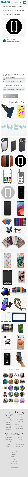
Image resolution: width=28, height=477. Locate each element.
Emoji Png (14, 458)
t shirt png (8, 426)
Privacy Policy (20, 421)
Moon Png (19, 443)
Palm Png (20, 436)
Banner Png (14, 463)
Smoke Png (19, 441)
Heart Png (8, 448)
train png (8, 427)
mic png (8, 417)
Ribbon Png (8, 443)
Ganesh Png (14, 461)
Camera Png (19, 437)
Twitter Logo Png (8, 437)
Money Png (14, 451)
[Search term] (17, 2)
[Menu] (24, 2)
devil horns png (8, 429)
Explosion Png (19, 446)
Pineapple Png (14, 456)
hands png (8, 419)
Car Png (14, 452)
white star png (8, 422)
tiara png (8, 424)
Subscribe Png (8, 436)
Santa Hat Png (8, 439)
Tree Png (20, 439)
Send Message (10, 41)
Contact (19, 416)
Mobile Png (8, 446)
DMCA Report (20, 419)
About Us (20, 414)
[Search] (20, 2)
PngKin (8, 444)
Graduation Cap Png (19, 444)
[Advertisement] (14, 58)
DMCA (16, 41)
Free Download (11, 96)
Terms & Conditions (19, 418)
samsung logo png (8, 420)
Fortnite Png (19, 448)
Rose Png (8, 441)
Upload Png (19, 423)
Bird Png (14, 454)
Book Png (14, 459)
